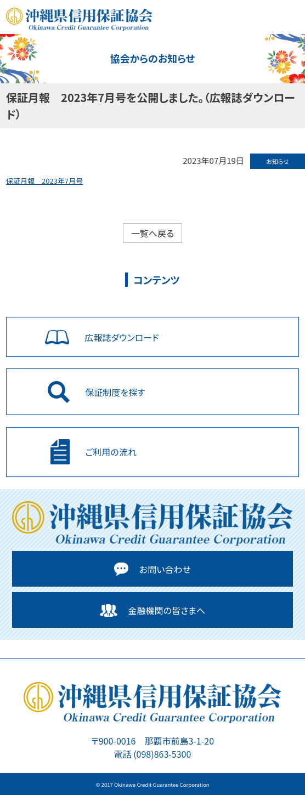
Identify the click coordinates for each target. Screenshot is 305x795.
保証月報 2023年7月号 (44, 180)
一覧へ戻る (152, 233)
